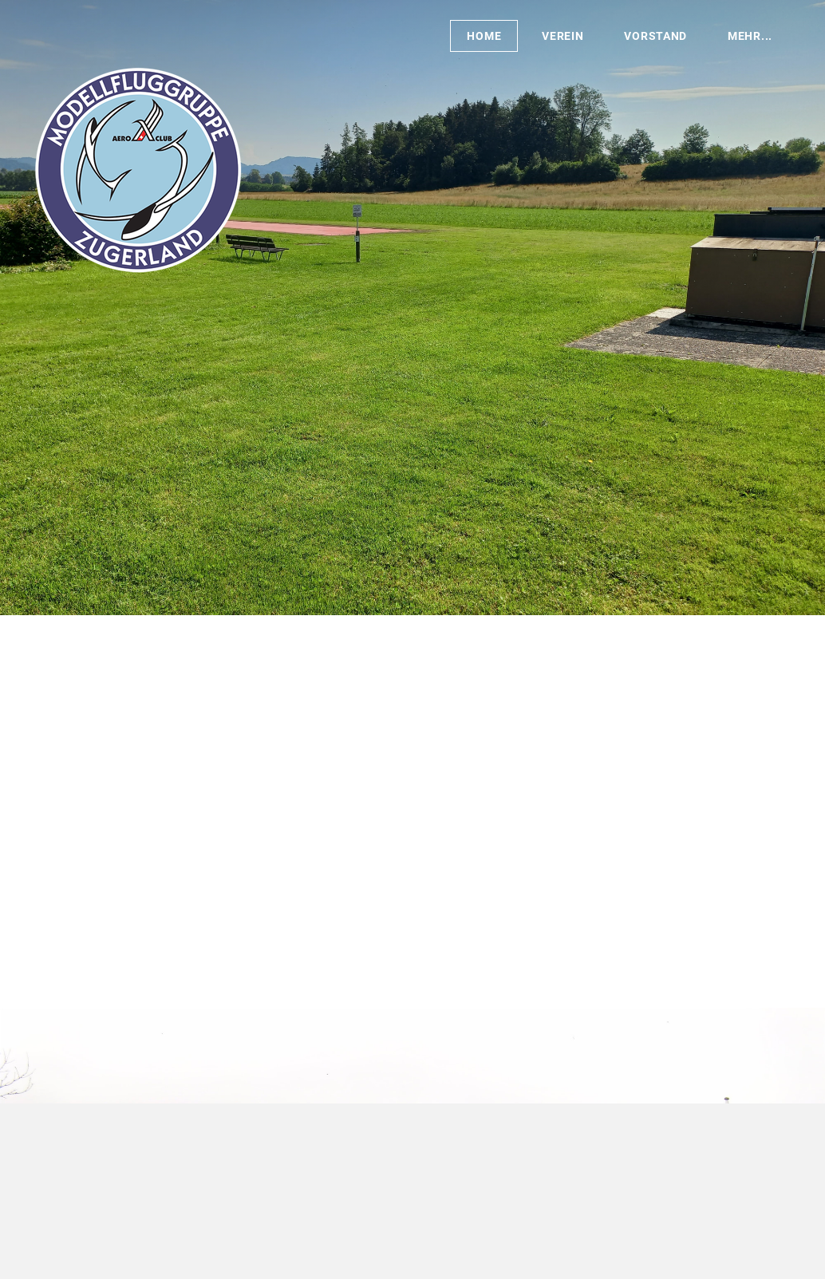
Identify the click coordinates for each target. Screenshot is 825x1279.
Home (484, 36)
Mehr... (750, 36)
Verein (562, 36)
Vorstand (655, 36)
